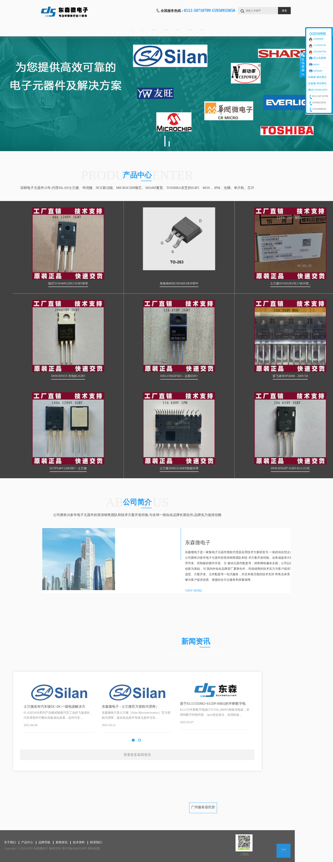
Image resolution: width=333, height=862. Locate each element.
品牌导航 (130, 30)
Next (79, 712)
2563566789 (319, 51)
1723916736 (319, 45)
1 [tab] (164, 141)
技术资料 (201, 30)
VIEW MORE (280, 590)
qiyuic (316, 64)
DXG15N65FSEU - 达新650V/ (257, 376)
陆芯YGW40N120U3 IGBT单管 (146, 283)
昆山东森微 (319, 57)
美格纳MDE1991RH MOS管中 (256, 283)
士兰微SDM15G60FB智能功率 (256, 468)
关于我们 (236, 30)
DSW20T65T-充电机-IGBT (146, 376)
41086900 (318, 38)
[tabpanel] (166, 93)
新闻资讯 (165, 30)
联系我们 (271, 30)
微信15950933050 (317, 89)
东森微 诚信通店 (317, 77)
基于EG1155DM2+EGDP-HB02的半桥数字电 (34, 703)
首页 (59, 30)
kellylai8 (317, 70)
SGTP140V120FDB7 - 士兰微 (145, 468)
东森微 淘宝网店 (317, 83)
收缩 (303, 64)
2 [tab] (169, 143)
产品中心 (95, 30)
